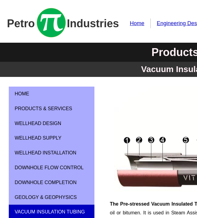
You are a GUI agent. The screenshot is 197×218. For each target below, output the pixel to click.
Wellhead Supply (38, 137)
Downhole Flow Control (49, 167)
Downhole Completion (46, 182)
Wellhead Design (38, 123)
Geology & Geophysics (46, 197)
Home (137, 23)
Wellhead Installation (46, 152)
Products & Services (43, 108)
